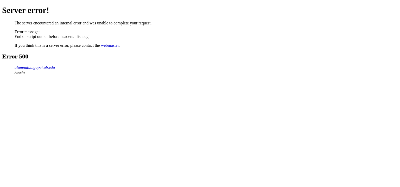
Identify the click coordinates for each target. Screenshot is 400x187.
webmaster (110, 45)
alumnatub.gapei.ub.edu (35, 67)
